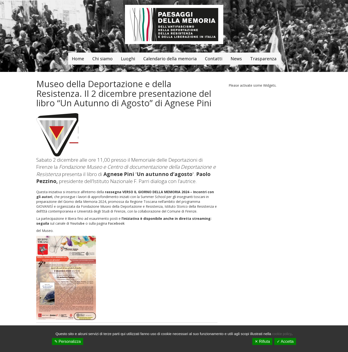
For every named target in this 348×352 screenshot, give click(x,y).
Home (78, 58)
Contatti (213, 58)
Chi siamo (102, 58)
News (236, 58)
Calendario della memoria (170, 58)
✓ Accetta (285, 341)
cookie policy (281, 334)
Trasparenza (263, 58)
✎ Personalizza (67, 341)
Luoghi (128, 58)
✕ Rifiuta (262, 341)
